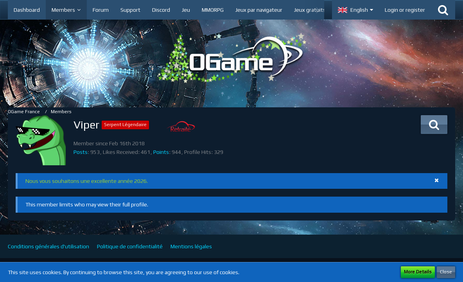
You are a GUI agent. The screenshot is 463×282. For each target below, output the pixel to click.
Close (446, 272)
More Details (418, 272)
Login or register (405, 10)
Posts (81, 152)
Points (161, 152)
